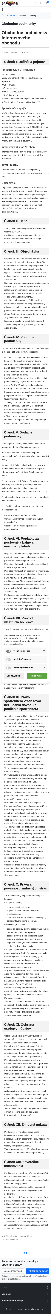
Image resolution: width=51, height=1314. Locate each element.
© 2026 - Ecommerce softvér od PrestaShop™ (25, 1309)
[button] (36, 3)
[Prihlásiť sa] (42, 3)
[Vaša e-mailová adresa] (13, 1271)
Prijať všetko (37, 676)
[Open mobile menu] (3, 9)
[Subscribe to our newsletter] (37, 1271)
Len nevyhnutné (14, 676)
